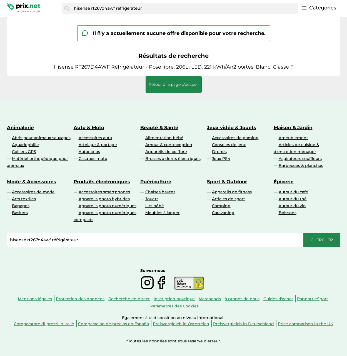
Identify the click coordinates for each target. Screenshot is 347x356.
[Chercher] (66, 8)
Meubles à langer (162, 212)
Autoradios (89, 151)
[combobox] (184, 8)
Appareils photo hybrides (104, 198)
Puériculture (155, 181)
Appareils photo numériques (107, 205)
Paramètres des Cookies (174, 306)
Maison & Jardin (293, 127)
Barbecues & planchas (301, 165)
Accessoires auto (95, 137)
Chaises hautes (160, 191)
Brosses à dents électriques (173, 158)
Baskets (20, 212)
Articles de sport (228, 198)
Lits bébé (154, 205)
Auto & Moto (89, 127)
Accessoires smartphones (104, 191)
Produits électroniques (102, 181)
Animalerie (20, 127)
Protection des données (80, 298)
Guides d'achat (278, 298)
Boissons (287, 212)
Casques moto (93, 158)
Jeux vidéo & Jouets (231, 127)
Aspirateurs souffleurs (300, 158)
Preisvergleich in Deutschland (243, 323)
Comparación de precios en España (113, 323)
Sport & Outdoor (227, 181)
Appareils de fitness (232, 191)
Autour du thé (293, 198)
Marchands (210, 298)
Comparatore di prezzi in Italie (44, 323)
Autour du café (293, 191)
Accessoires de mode (33, 191)
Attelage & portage (98, 144)
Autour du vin (292, 205)
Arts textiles (24, 198)
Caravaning (223, 212)
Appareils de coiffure (166, 151)
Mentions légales (35, 298)
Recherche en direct (129, 298)
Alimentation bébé (164, 137)
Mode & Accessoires (31, 181)
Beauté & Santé (159, 127)
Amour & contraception (168, 144)
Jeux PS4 (221, 158)
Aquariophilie (25, 144)
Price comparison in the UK (305, 323)
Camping (221, 205)
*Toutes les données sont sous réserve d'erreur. (173, 341)
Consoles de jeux (229, 144)
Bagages (20, 205)
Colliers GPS (24, 151)
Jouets (151, 198)
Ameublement (293, 137)
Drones (219, 151)
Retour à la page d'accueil (174, 84)
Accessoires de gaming (235, 137)
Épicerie (284, 181)
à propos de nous (242, 298)
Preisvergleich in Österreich (181, 323)
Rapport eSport (312, 298)
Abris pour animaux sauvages (41, 137)
